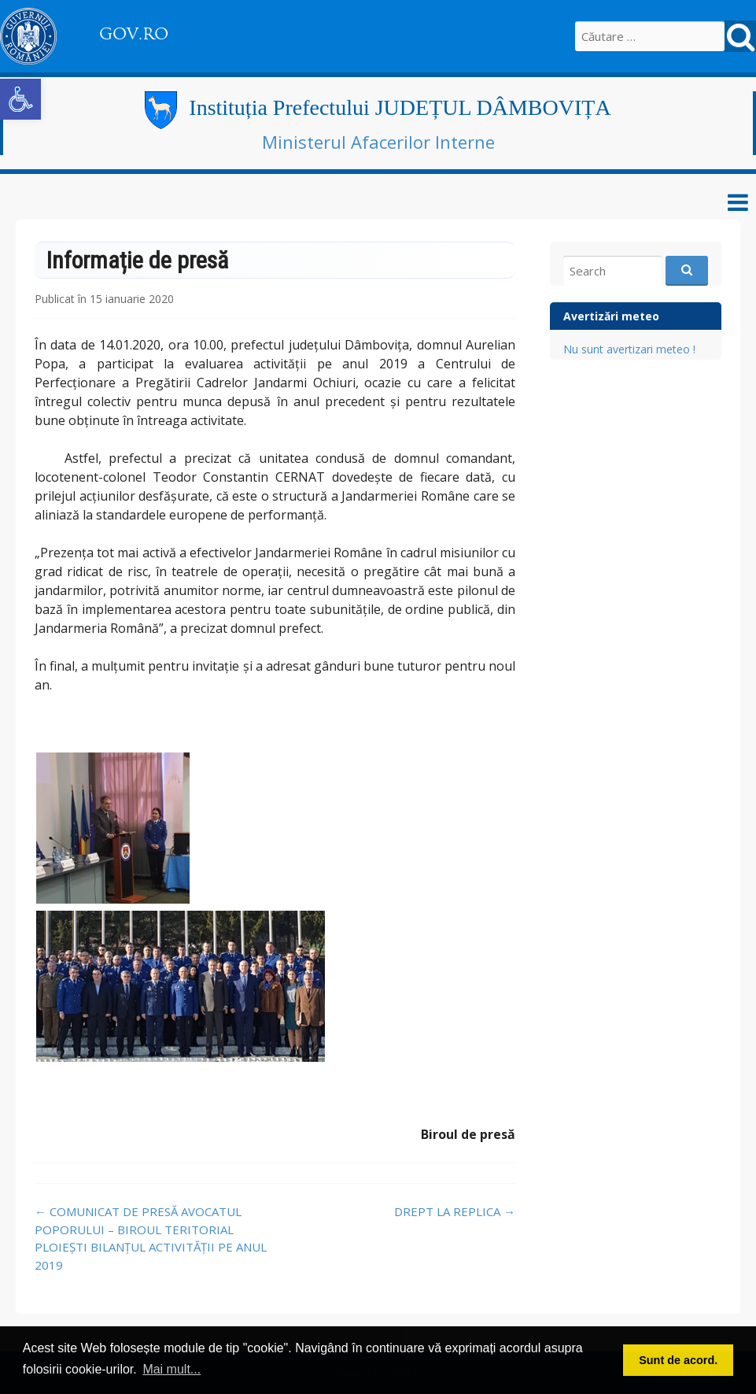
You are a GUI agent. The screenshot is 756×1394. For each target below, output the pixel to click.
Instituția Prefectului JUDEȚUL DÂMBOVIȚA (399, 107)
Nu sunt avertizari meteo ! (629, 349)
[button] (20, 99)
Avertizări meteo (611, 316)
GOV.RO (133, 34)
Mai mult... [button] (171, 1369)
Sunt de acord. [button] (678, 1360)
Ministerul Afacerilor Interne (378, 141)
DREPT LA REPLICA (454, 1211)
